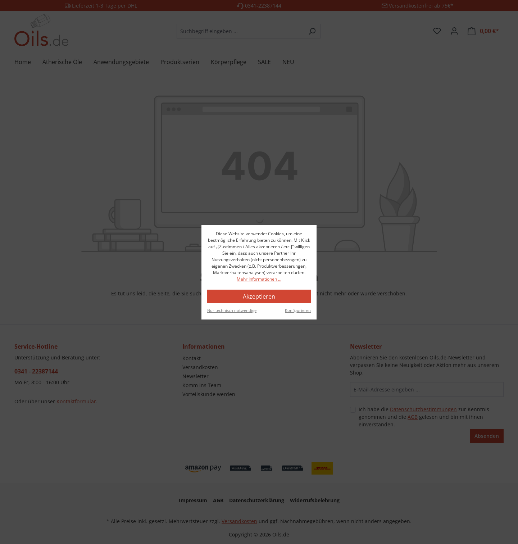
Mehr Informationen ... (259, 279)
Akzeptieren (259, 296)
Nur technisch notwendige (231, 310)
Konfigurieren (298, 310)
